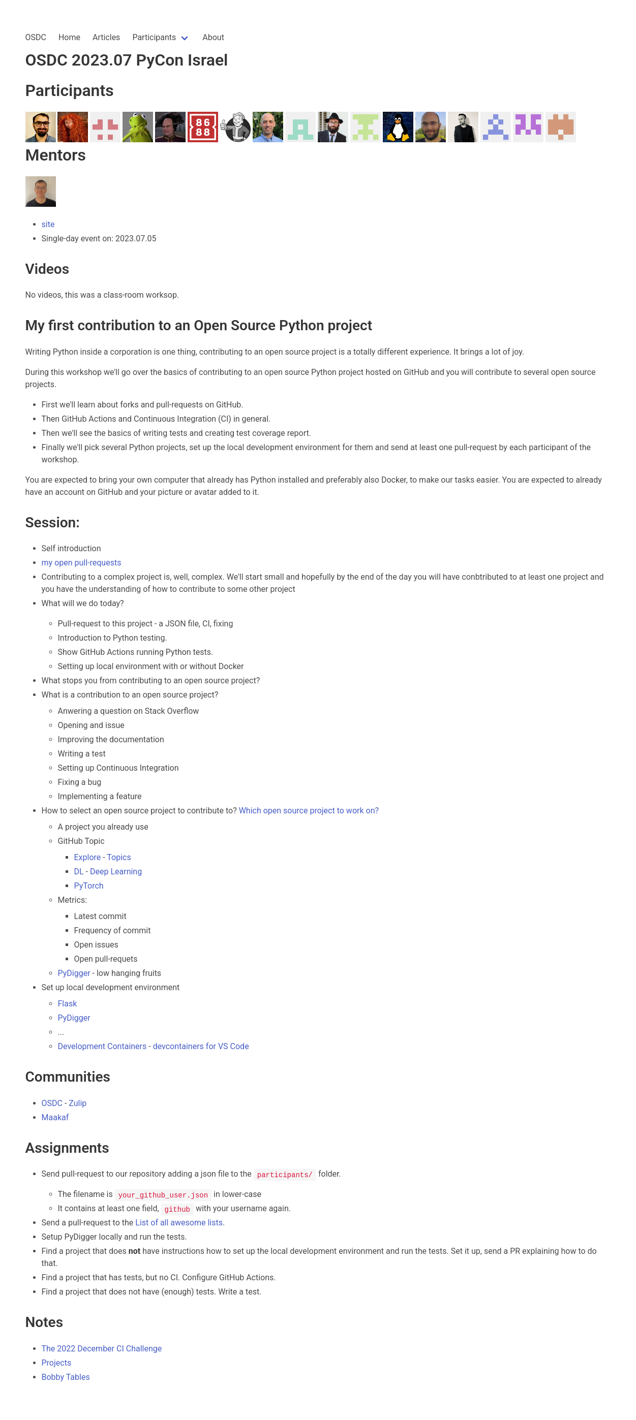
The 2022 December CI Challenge (102, 1348)
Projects (57, 1363)
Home (69, 37)
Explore (87, 857)
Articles (106, 37)
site (48, 224)
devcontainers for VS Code (201, 1046)
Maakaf (55, 1117)
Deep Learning (116, 871)
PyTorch (89, 886)
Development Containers (102, 1046)
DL (79, 871)
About (213, 37)
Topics (119, 857)
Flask (67, 1003)
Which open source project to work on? (309, 810)
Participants (154, 37)
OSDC (35, 37)
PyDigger (74, 973)
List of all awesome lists (179, 1222)
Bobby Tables (66, 1377)
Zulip (77, 1103)
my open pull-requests (82, 562)
